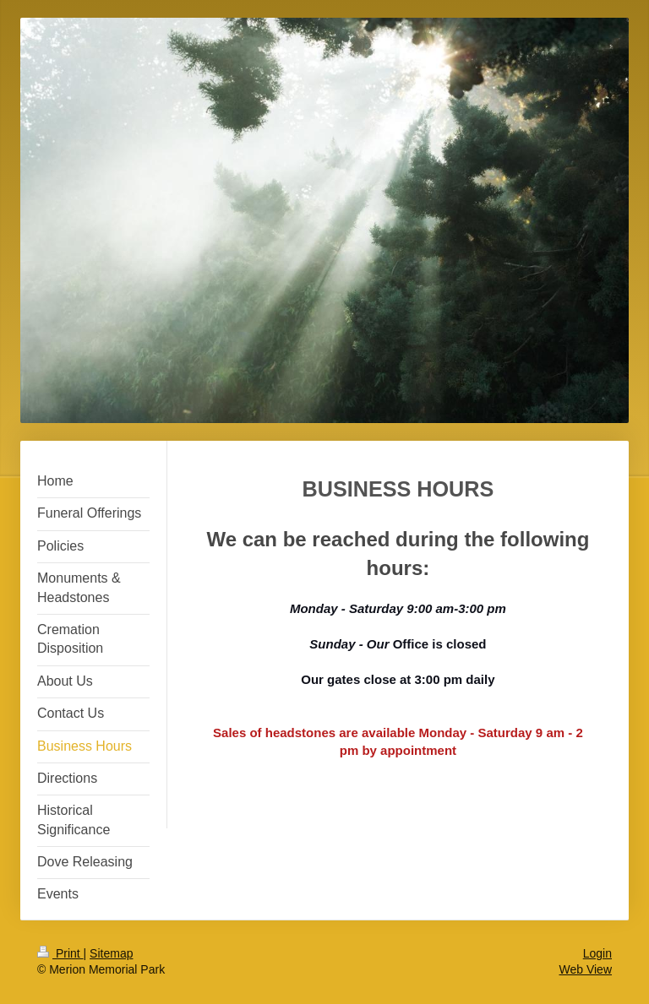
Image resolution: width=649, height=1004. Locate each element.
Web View (585, 969)
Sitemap (111, 953)
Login (597, 953)
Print (60, 953)
